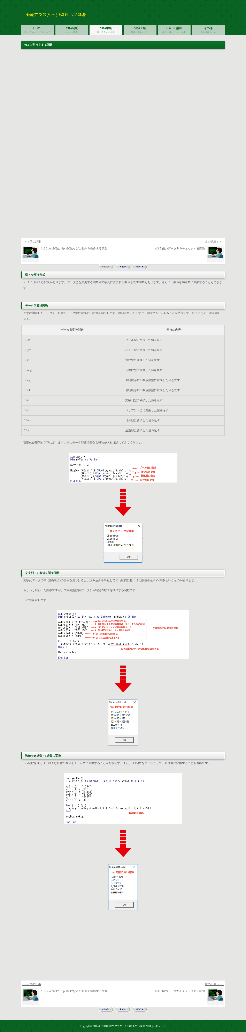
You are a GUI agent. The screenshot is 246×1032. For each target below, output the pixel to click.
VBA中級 (106, 31)
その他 (208, 31)
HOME (37, 31)
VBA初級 (71, 31)
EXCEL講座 (174, 31)
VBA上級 (140, 31)
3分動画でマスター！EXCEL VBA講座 (124, 1026)
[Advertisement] (123, 207)
